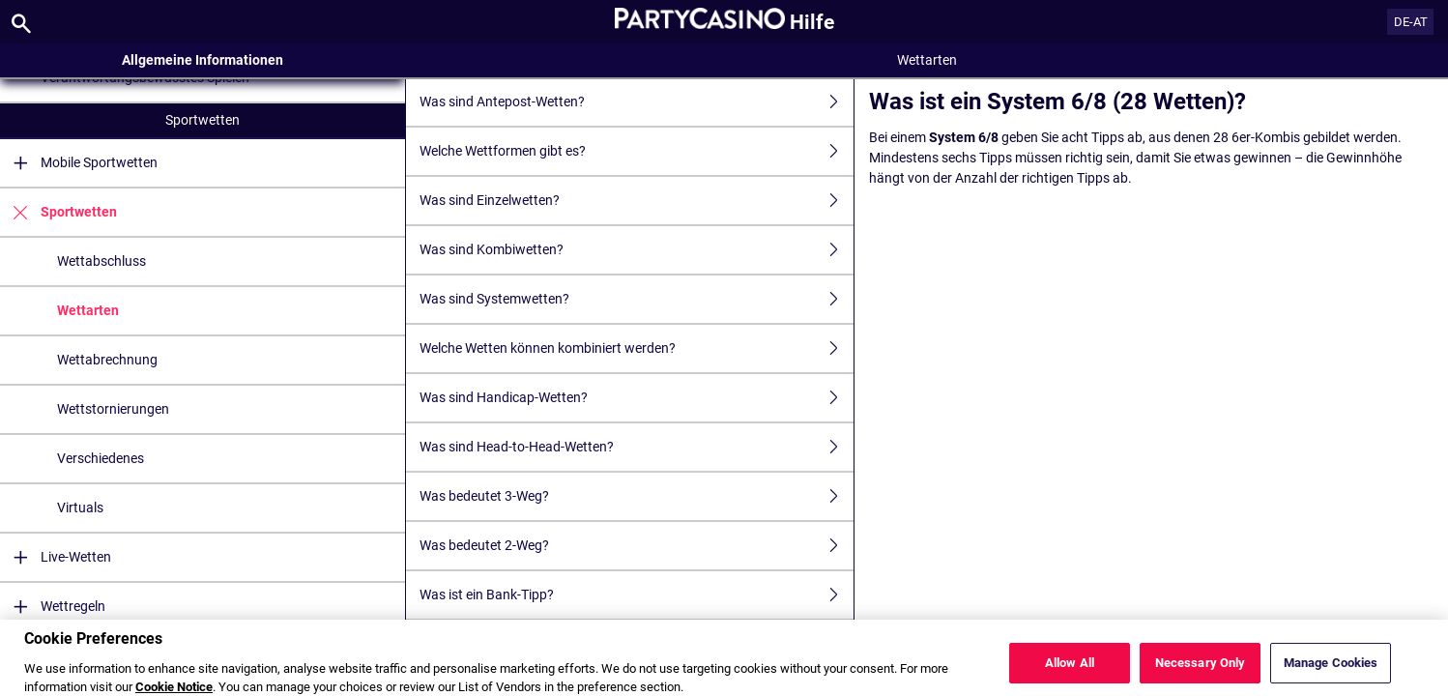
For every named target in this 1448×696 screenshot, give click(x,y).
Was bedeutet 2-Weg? (636, 545)
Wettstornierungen (113, 409)
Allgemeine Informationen (202, 60)
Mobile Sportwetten (79, 163)
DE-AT (1411, 21)
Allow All (1069, 670)
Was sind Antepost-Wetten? (636, 102)
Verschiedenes (100, 458)
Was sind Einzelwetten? (636, 200)
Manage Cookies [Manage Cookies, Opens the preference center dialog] (1331, 670)
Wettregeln (52, 606)
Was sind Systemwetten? (636, 299)
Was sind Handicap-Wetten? (636, 397)
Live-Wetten (55, 557)
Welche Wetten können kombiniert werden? (636, 348)
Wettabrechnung (107, 359)
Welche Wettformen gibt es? (636, 151)
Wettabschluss (101, 261)
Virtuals (80, 507)
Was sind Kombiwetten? (636, 250)
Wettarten (88, 310)
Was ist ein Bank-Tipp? (636, 595)
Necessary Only (1200, 670)
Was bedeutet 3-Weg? (636, 496)
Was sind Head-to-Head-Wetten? (636, 447)
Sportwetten (202, 120)
